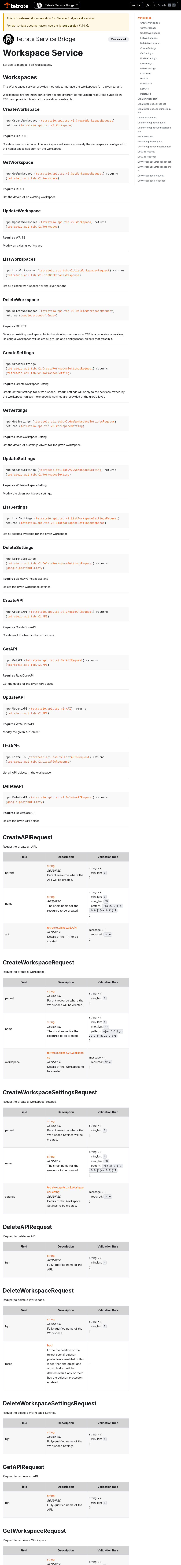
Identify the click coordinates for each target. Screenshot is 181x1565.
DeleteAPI (145, 93)
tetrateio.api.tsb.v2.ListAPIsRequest (59, 757)
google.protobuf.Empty (38, 315)
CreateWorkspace (150, 23)
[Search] (165, 5)
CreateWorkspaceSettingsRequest (154, 111)
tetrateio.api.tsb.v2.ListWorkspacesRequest (74, 270)
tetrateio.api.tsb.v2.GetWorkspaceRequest (69, 173)
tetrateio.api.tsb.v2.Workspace (46, 125)
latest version (68, 25)
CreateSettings (148, 48)
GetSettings (146, 53)
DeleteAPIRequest (147, 117)
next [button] (135, 5)
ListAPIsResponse (147, 156)
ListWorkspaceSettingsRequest (154, 161)
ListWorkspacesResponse (151, 180)
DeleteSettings (148, 68)
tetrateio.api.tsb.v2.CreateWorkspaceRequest (77, 120)
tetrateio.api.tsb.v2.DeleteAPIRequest (62, 797)
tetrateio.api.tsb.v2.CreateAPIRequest (62, 611)
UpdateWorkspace (150, 33)
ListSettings (146, 63)
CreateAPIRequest (147, 99)
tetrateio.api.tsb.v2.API (27, 616)
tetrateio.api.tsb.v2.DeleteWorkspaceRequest (77, 311)
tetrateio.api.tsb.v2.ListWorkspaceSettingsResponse (62, 523)
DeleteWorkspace (150, 43)
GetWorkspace (148, 28)
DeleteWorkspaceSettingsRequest (154, 129)
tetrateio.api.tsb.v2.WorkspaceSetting (38, 373)
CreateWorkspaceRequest (152, 104)
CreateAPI (145, 73)
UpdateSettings (148, 58)
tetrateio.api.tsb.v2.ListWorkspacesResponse (43, 275)
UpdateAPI (146, 83)
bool (50, 1345)
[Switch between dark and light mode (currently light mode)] (148, 5)
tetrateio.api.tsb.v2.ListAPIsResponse (38, 761)
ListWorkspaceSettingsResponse (154, 169)
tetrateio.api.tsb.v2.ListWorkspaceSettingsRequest (77, 518)
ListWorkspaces (149, 38)
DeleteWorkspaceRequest (151, 122)
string (50, 866)
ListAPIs (144, 88)
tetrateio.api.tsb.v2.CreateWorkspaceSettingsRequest (50, 368)
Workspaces (144, 18)
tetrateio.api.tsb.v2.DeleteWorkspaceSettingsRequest (50, 563)
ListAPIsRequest (146, 151)
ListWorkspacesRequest (151, 175)
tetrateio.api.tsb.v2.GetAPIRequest (54, 660)
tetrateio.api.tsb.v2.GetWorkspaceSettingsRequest (74, 421)
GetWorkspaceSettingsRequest (154, 146)
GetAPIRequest (146, 136)
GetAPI (144, 78)
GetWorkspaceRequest (150, 141)
